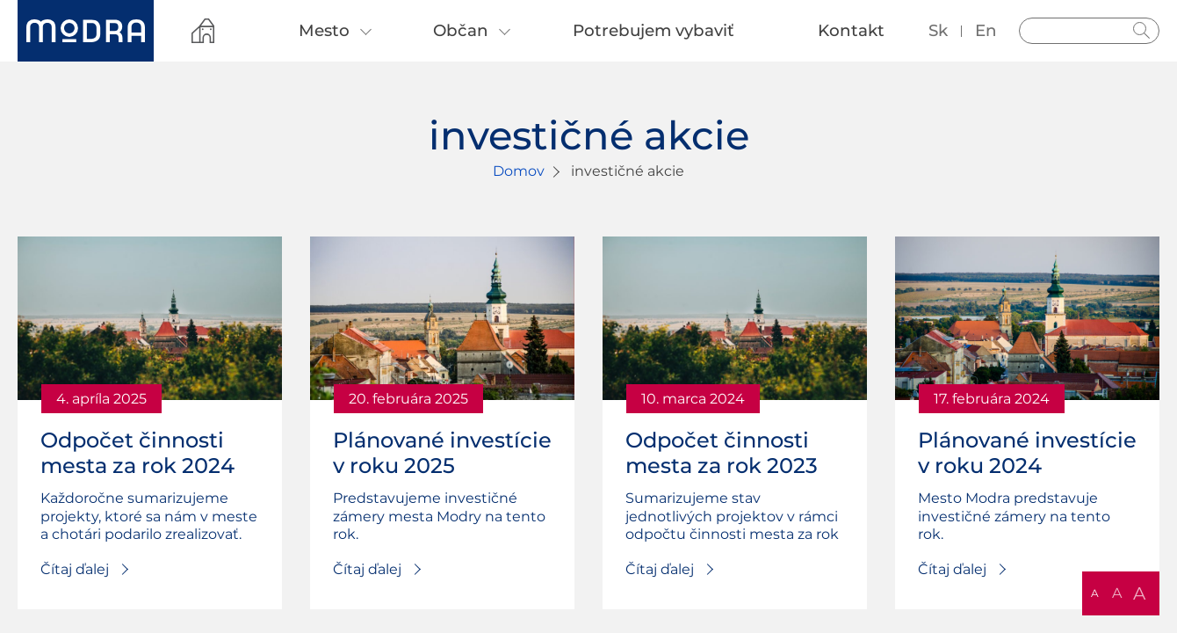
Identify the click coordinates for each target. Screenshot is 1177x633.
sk (938, 30)
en (986, 30)
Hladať (1141, 31)
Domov (519, 171)
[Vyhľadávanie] (1089, 31)
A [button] (1095, 593)
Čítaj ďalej (74, 569)
